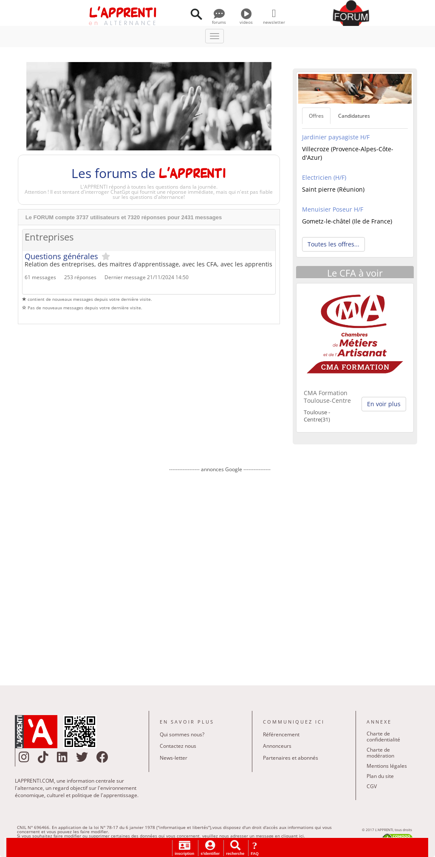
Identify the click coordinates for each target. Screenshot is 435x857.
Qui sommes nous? (182, 734)
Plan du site (380, 776)
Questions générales (61, 256)
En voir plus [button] (384, 404)
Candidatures (354, 115)
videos (246, 19)
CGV (372, 786)
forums (219, 19)
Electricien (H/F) (324, 177)
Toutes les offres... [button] (333, 244)
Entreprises (49, 237)
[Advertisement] (219, 573)
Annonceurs (277, 746)
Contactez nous (178, 746)
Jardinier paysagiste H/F (336, 137)
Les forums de (148, 173)
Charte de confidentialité (383, 736)
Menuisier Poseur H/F (332, 209)
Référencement (281, 734)
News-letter (173, 757)
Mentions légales (387, 765)
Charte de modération (380, 752)
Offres (316, 115)
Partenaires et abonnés (290, 757)
